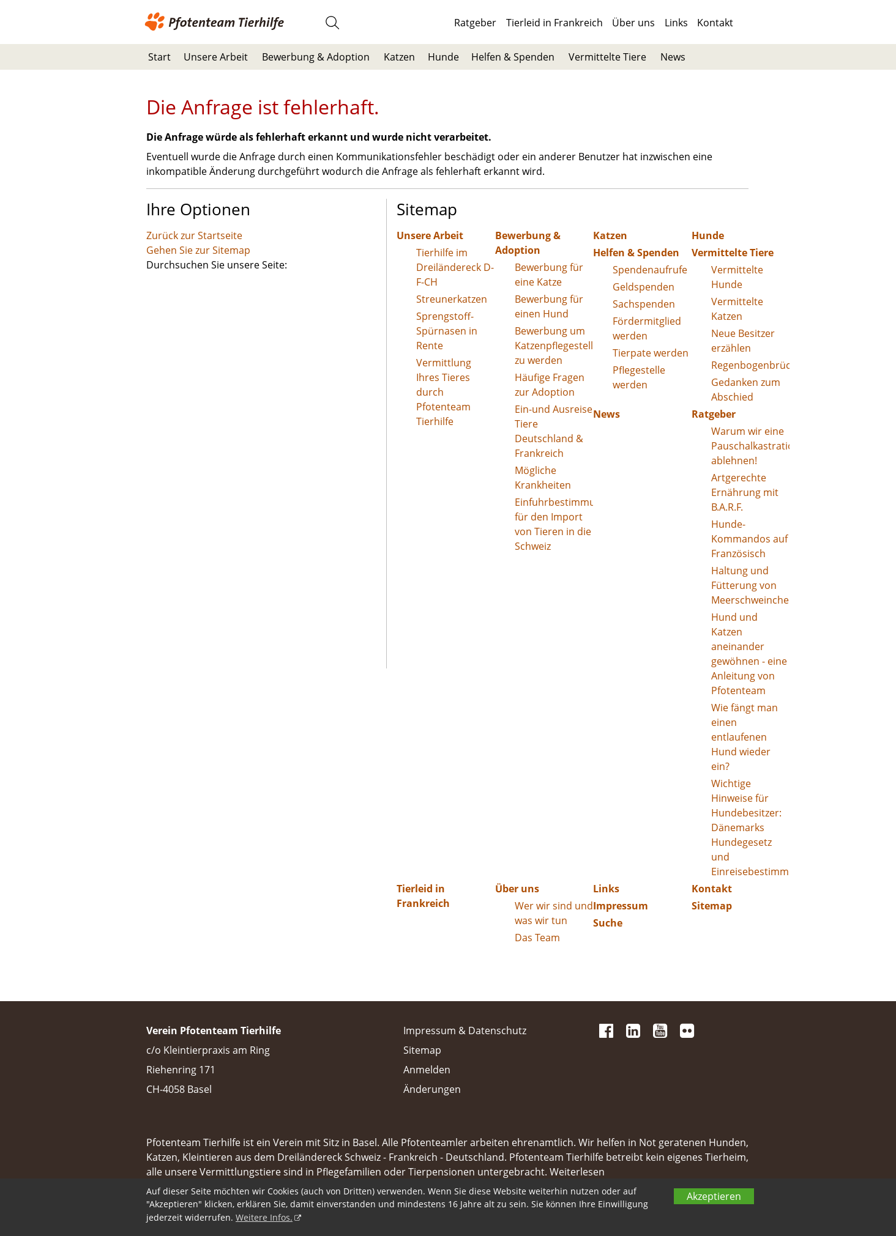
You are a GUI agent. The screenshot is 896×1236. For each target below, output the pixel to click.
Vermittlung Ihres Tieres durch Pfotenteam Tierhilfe (443, 392)
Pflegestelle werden (639, 377)
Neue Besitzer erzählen (743, 341)
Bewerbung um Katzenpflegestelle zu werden (554, 345)
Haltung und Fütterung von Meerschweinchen (750, 585)
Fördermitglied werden (647, 328)
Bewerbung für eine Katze (549, 275)
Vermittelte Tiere (607, 57)
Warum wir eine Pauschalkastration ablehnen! (750, 445)
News (672, 57)
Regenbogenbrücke (750, 365)
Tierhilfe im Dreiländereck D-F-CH (455, 267)
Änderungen (432, 1089)
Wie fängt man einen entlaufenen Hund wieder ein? (744, 737)
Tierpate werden (651, 353)
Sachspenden (644, 304)
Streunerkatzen (451, 299)
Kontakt (715, 22)
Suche (607, 923)
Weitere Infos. (264, 1217)
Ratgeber (475, 22)
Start (159, 57)
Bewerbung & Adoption (316, 57)
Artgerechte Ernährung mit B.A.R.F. (744, 492)
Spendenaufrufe (650, 269)
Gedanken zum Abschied (745, 390)
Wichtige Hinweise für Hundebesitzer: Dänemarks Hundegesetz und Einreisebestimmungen (750, 827)
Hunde (443, 57)
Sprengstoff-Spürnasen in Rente (446, 330)
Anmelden (426, 1069)
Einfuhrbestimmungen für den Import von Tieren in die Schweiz (554, 524)
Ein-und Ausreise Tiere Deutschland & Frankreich (553, 431)
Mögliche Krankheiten (543, 478)
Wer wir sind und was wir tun (554, 913)
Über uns (633, 22)
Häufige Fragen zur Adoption (549, 385)
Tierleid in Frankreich (554, 22)
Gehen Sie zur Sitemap (198, 250)
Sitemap (712, 905)
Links (676, 22)
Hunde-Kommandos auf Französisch (749, 538)
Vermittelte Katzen (737, 309)
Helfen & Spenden (512, 57)
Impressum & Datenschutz (464, 1030)
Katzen (399, 57)
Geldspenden (643, 287)
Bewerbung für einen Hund (549, 306)
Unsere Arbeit (216, 57)
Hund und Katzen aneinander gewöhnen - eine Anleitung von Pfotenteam (749, 653)
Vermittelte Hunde (737, 277)
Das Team (537, 937)
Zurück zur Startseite (194, 235)
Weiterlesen (577, 1172)
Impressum (620, 905)
